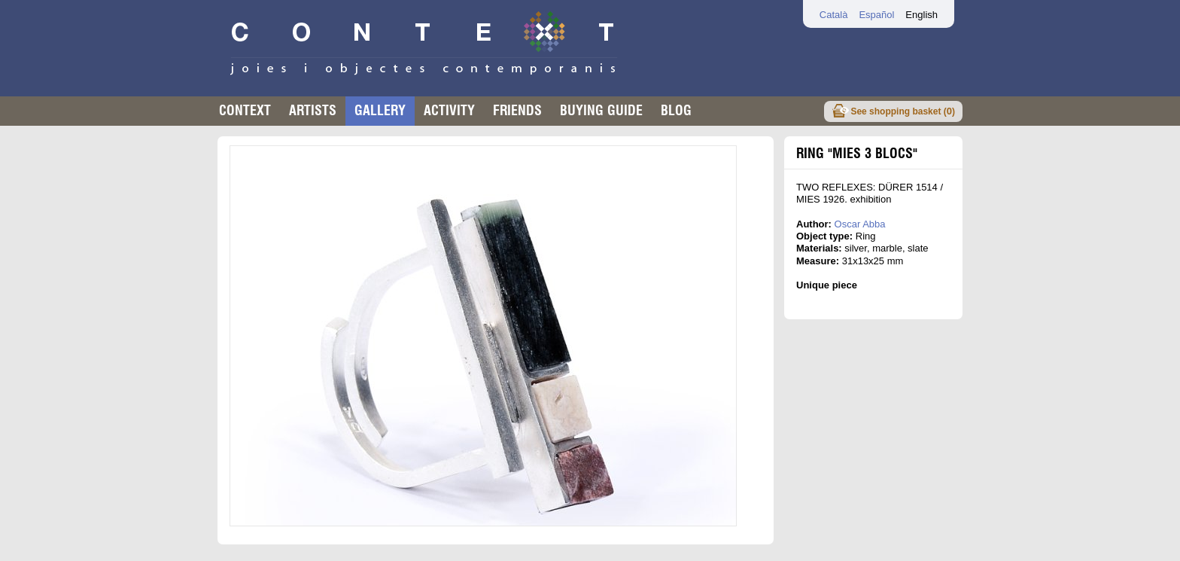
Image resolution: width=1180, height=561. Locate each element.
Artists (312, 110)
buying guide (601, 110)
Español (876, 14)
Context (245, 110)
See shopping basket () (902, 111)
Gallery (380, 110)
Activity (449, 110)
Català (834, 14)
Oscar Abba (860, 224)
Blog (676, 110)
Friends (517, 110)
